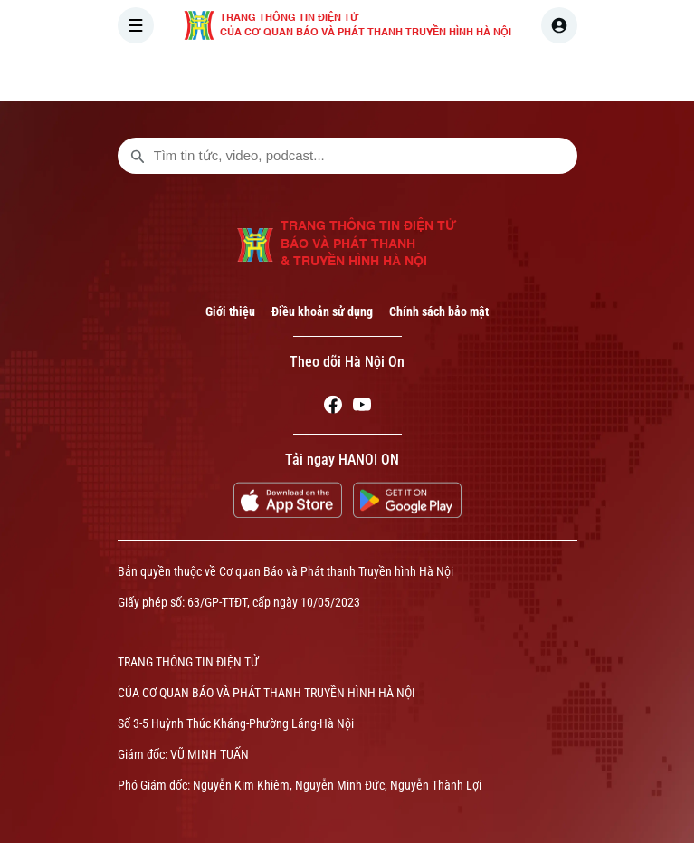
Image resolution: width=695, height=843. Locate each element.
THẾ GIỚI (461, 76)
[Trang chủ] (240, 76)
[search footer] (138, 156)
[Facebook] (333, 407)
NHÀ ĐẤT (625, 76)
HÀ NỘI (383, 76)
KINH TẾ (544, 76)
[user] (559, 25)
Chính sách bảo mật (439, 311)
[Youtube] (362, 407)
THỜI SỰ (305, 76)
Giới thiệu (230, 311)
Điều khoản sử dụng (322, 311)
